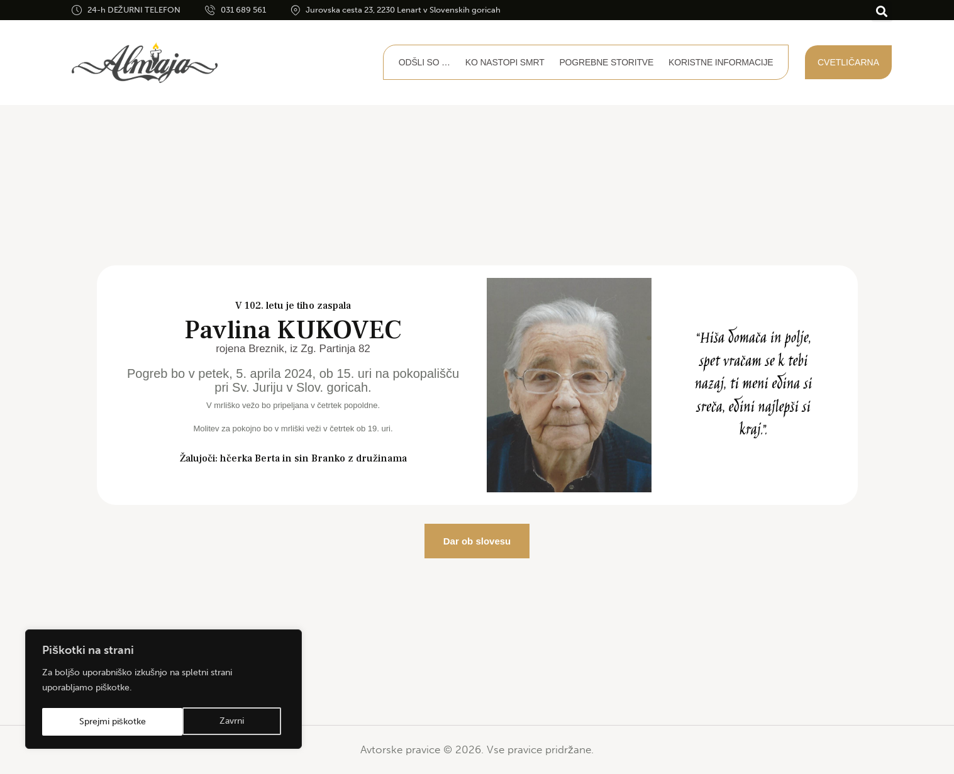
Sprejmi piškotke (215, 721)
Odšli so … (424, 62)
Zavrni (91, 721)
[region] (163, 690)
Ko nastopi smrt (505, 62)
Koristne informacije (720, 62)
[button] (882, 11)
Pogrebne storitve (606, 62)
